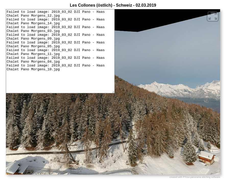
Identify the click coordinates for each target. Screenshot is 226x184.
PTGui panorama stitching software (201, 177)
